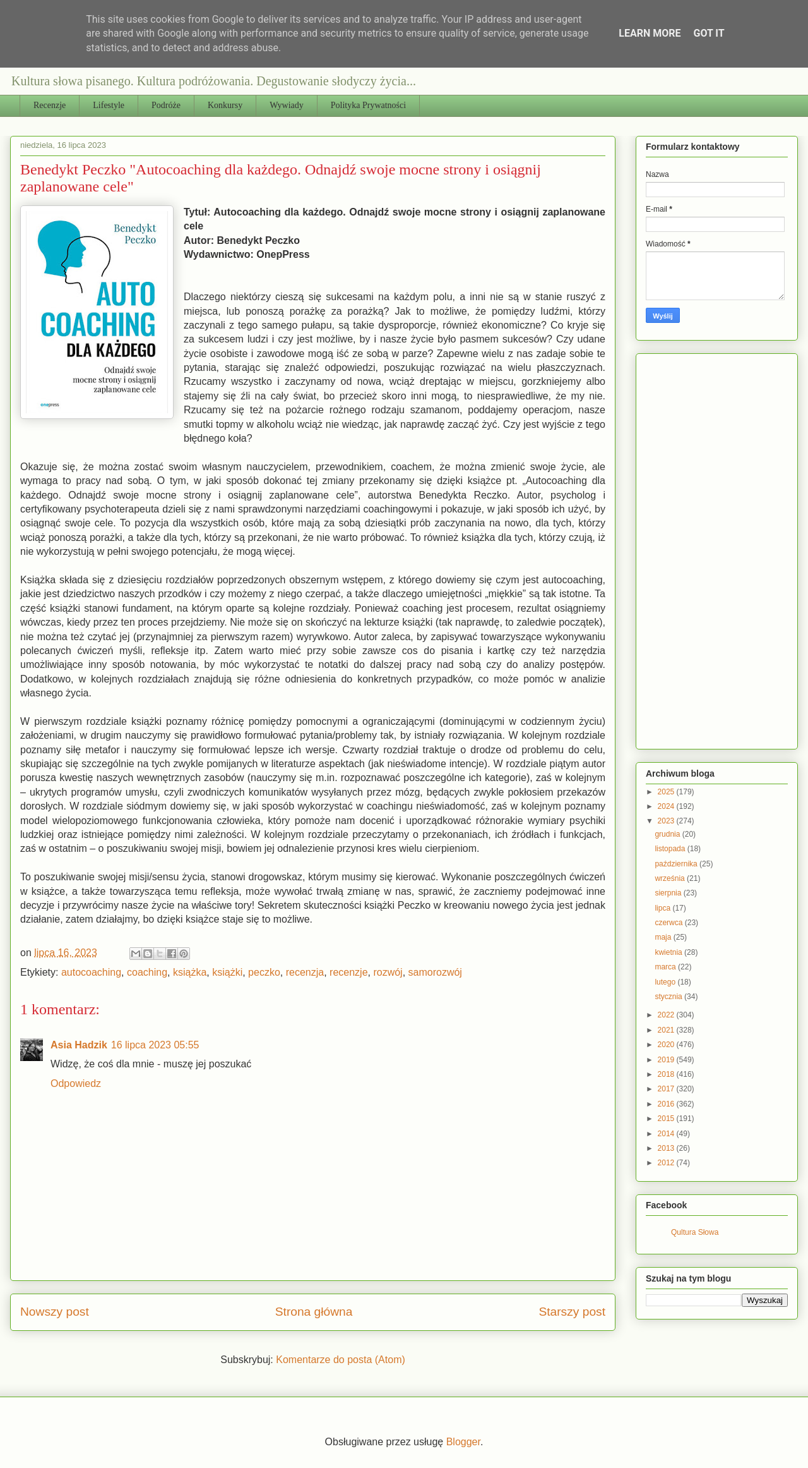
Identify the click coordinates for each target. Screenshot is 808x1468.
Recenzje (49, 105)
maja (664, 937)
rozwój (387, 972)
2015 (667, 1118)
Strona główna (314, 1311)
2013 (667, 1148)
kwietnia (669, 952)
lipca (663, 908)
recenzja (305, 972)
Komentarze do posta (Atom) (340, 1359)
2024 (667, 806)
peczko (264, 972)
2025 (667, 791)
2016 (667, 1104)
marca (666, 966)
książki (227, 972)
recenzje (348, 972)
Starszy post (571, 1311)
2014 (667, 1133)
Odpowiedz (75, 1083)
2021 (667, 1030)
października (677, 863)
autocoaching (91, 972)
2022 (667, 1014)
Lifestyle (108, 105)
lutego (666, 982)
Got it (708, 33)
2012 (667, 1162)
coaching (147, 972)
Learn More (649, 33)
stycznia (669, 996)
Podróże (166, 105)
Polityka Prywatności (368, 105)
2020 (667, 1044)
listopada (671, 848)
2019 (667, 1059)
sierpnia (669, 893)
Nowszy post (54, 1311)
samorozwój (435, 972)
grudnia (668, 834)
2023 (667, 820)
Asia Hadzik (78, 1045)
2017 (667, 1088)
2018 (667, 1074)
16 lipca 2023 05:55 (155, 1045)
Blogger (463, 1441)
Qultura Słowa (694, 1232)
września (671, 878)
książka (189, 972)
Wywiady (287, 105)
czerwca (669, 922)
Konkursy (225, 105)
